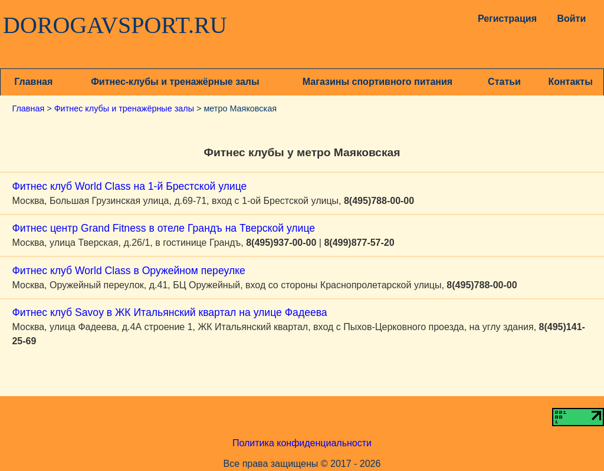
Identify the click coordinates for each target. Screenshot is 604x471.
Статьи (504, 82)
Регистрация (504, 19)
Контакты (570, 82)
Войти (571, 19)
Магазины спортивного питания (377, 82)
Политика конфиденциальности (302, 443)
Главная (33, 82)
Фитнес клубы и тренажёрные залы (124, 108)
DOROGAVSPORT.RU (115, 25)
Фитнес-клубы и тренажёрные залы (175, 82)
